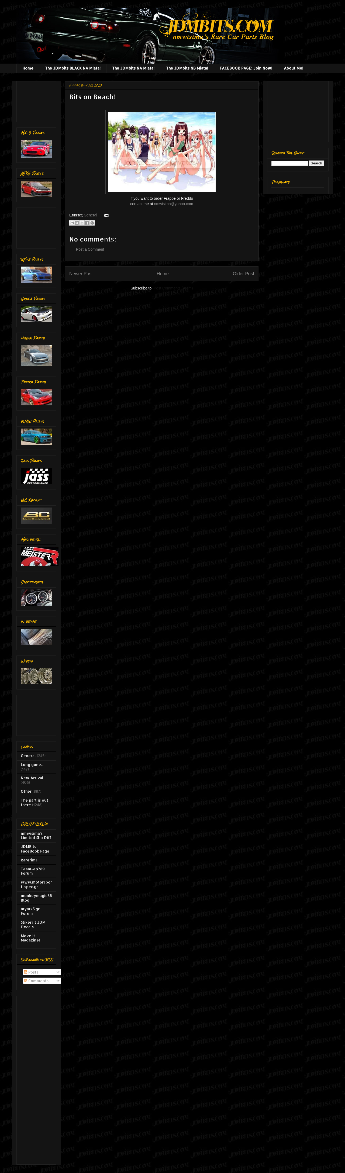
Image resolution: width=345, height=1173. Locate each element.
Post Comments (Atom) (173, 288)
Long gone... (32, 764)
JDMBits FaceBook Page (35, 848)
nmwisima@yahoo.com (173, 204)
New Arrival (32, 777)
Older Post (243, 273)
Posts (31, 972)
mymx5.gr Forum (30, 911)
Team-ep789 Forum (33, 871)
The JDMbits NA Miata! (133, 68)
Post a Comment (90, 249)
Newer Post (81, 273)
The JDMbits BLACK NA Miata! (73, 68)
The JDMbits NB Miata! (187, 68)
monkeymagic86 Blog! (36, 897)
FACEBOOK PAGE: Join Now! (246, 68)
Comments (36, 980)
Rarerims (29, 860)
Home (27, 68)
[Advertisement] (37, 100)
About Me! (293, 68)
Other (26, 791)
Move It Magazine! (30, 938)
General (90, 215)
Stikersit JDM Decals (33, 924)
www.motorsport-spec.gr (36, 884)
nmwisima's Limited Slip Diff (36, 835)
